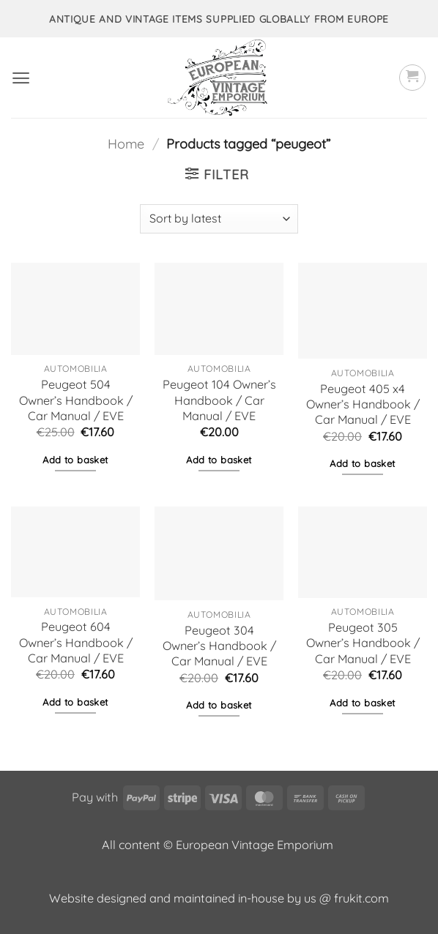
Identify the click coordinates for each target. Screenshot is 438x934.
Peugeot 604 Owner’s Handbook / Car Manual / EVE (76, 642)
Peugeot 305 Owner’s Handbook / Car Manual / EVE (363, 642)
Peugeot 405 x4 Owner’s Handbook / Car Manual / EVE (363, 404)
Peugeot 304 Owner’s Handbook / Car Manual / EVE (219, 645)
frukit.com (361, 898)
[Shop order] (219, 219)
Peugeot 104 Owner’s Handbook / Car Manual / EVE (219, 399)
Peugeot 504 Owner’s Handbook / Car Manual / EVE (76, 399)
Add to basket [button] (75, 460)
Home (126, 143)
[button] (21, 78)
